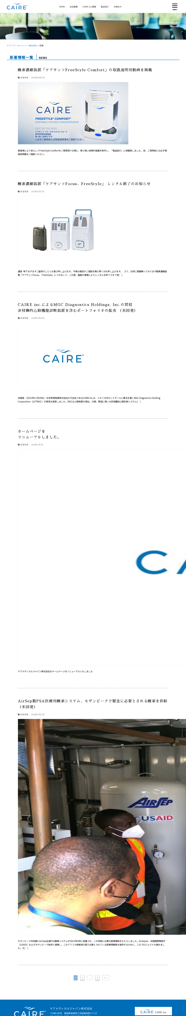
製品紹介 (105, 6)
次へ (106, 977)
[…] (121, 274)
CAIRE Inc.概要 (89, 6)
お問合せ (118, 6)
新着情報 (24, 77)
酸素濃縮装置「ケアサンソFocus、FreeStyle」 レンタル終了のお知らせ (84, 184)
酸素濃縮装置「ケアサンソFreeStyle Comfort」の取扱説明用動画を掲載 (86, 70)
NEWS (62, 6)
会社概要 (74, 6)
